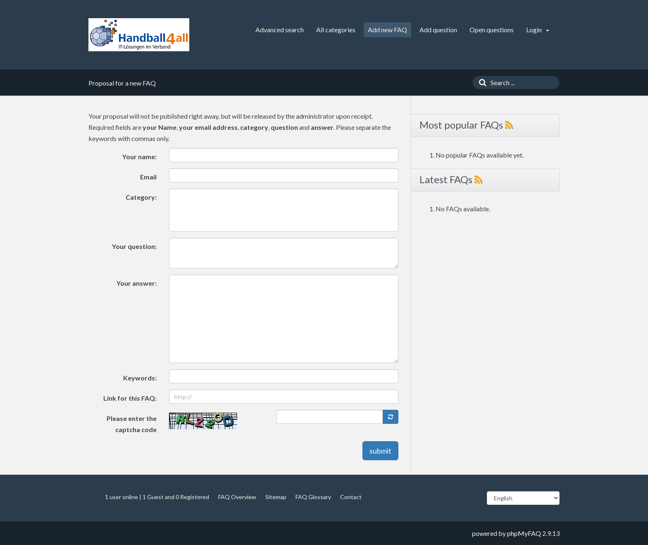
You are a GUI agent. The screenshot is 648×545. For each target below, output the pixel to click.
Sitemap (275, 496)
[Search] (480, 82)
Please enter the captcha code (132, 423)
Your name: (139, 156)
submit (380, 450)
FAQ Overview (237, 496)
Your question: (134, 246)
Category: (141, 197)
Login (537, 29)
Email (148, 177)
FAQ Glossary (313, 496)
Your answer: (137, 283)
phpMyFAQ (524, 533)
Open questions (491, 29)
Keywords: (140, 378)
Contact (351, 496)
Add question (438, 29)
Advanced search (279, 29)
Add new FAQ (387, 29)
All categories (335, 29)
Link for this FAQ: (130, 398)
